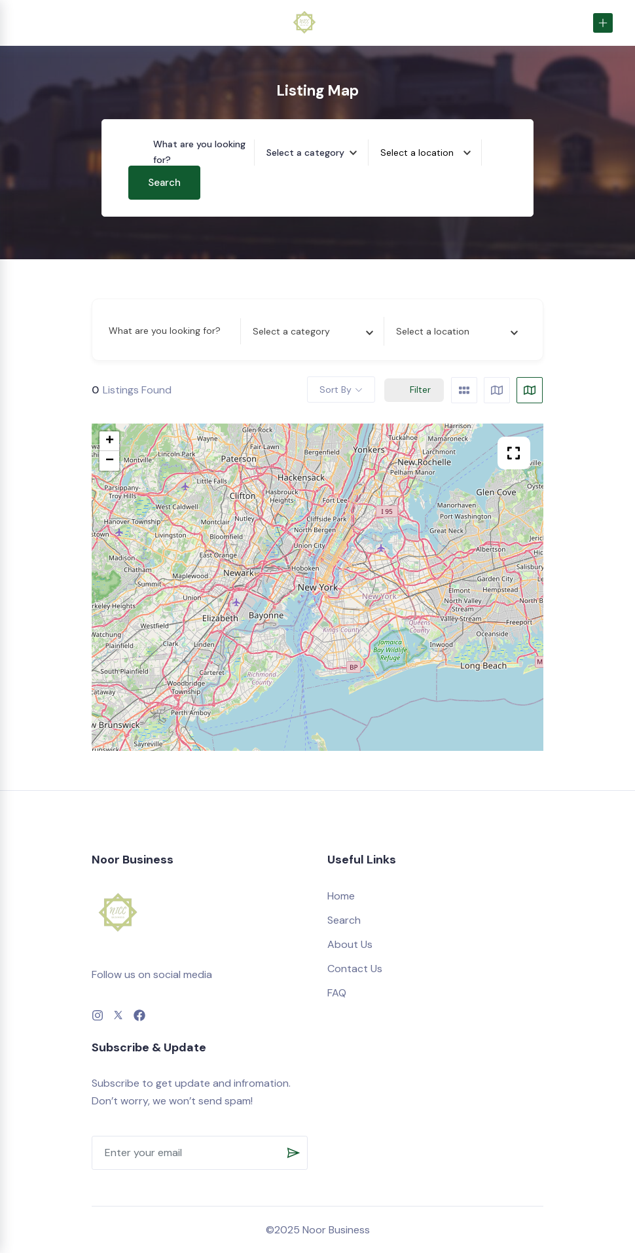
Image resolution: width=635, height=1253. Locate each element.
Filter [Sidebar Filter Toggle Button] (414, 389)
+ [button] (109, 441)
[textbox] (305, 152)
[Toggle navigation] (25, 22)
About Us (349, 944)
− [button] (109, 461)
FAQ (336, 993)
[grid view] (464, 390)
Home (341, 896)
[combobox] (316, 152)
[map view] (530, 390)
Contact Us (354, 968)
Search (164, 182)
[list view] (497, 390)
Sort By (335, 389)
